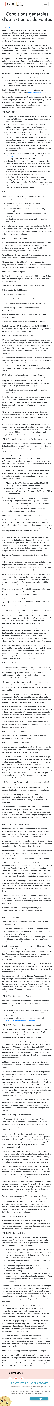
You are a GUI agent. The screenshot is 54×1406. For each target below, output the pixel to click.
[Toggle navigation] (45, 4)
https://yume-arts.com (16, 28)
